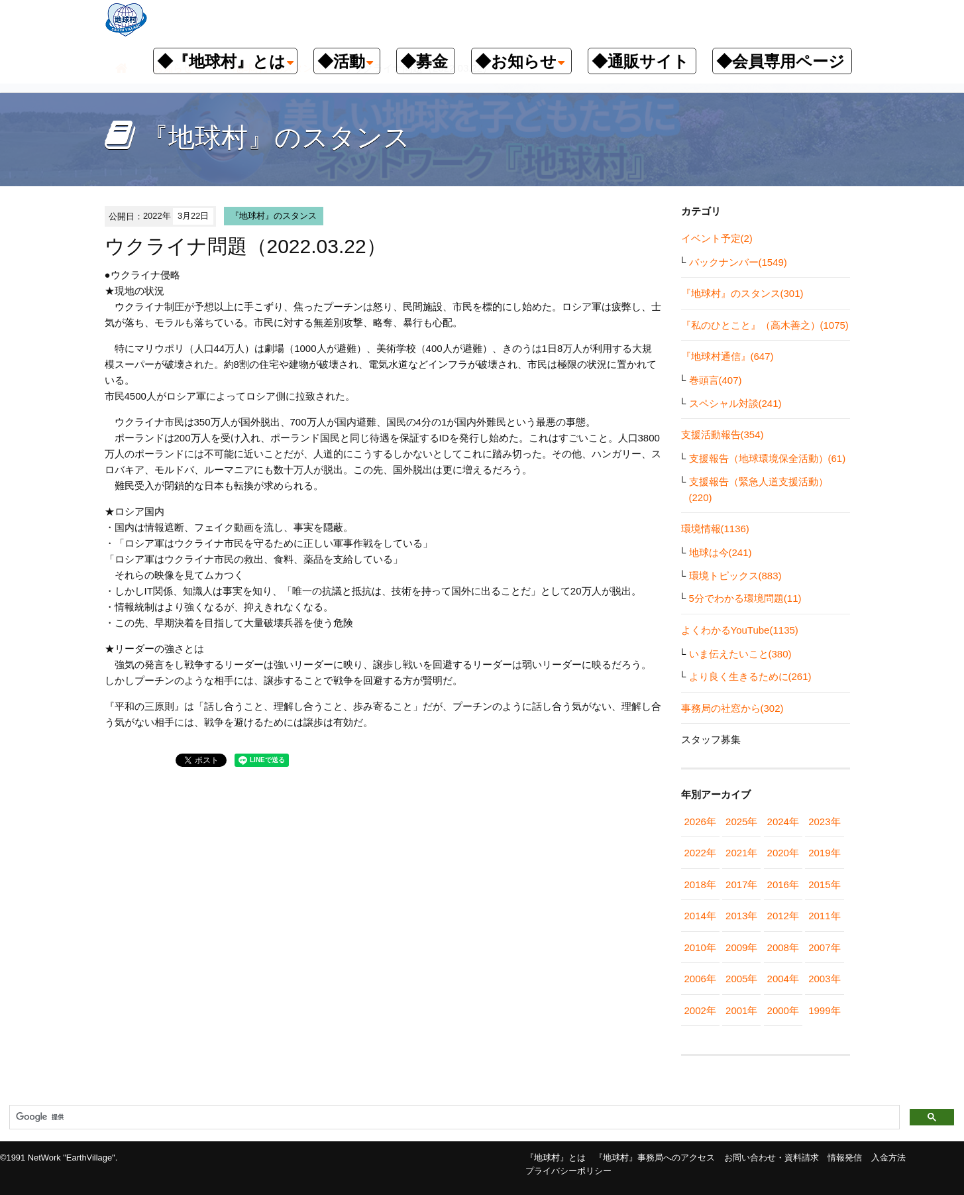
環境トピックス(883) (735, 575)
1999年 (824, 1010)
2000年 (783, 1010)
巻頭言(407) (715, 380)
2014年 (700, 915)
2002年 (700, 1010)
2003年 (824, 978)
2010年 (700, 947)
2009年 (741, 947)
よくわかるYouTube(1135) (739, 630)
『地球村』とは (555, 1158)
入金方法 (888, 1158)
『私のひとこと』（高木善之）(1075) (765, 325)
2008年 (783, 947)
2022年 (700, 852)
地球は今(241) (720, 552)
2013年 (741, 915)
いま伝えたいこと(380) (740, 653)
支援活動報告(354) (722, 434)
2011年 (824, 915)
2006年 (700, 978)
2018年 (700, 884)
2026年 (700, 821)
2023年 (824, 821)
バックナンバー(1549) (738, 262)
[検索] (453, 1117)
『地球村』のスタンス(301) (742, 293)
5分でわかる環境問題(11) (745, 598)
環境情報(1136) (715, 528)
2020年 (783, 852)
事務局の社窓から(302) (732, 708)
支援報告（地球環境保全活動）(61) (767, 458)
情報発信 (845, 1158)
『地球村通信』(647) (727, 356)
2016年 (783, 884)
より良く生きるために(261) (750, 676)
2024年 (783, 821)
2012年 (783, 915)
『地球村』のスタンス (274, 216)
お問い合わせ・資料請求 (771, 1158)
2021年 (741, 852)
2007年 (824, 947)
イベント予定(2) (717, 238)
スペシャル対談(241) (735, 403)
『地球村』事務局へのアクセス (654, 1158)
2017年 (741, 884)
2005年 (741, 978)
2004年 (783, 978)
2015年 (824, 884)
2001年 (741, 1010)
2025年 (741, 821)
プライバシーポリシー (568, 1171)
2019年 (824, 852)
